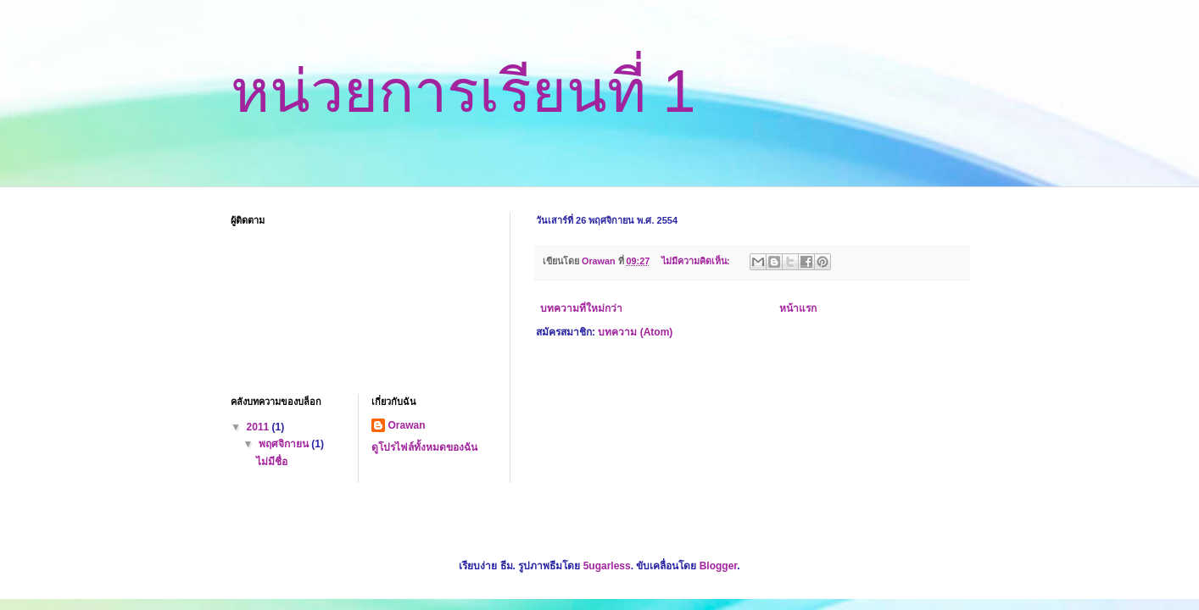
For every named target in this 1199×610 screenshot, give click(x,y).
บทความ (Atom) (635, 332)
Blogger (719, 566)
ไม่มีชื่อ (271, 462)
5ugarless (607, 566)
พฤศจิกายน (285, 444)
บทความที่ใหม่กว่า (581, 308)
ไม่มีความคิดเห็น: (697, 261)
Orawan (407, 425)
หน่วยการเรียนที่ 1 (463, 91)
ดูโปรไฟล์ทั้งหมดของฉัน (424, 447)
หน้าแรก (798, 308)
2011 (259, 427)
